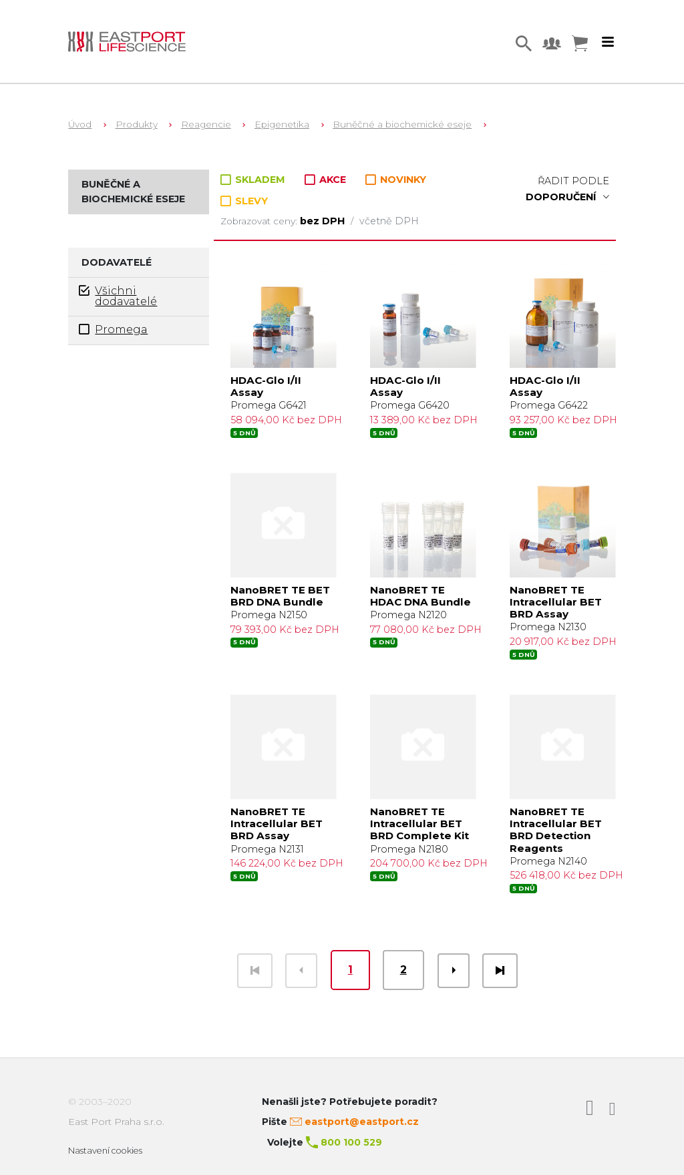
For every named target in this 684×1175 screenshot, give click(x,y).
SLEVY (244, 201)
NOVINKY (395, 180)
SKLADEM (254, 180)
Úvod (80, 124)
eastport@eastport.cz (362, 1122)
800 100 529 (351, 1142)
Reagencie (206, 124)
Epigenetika (281, 124)
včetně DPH (389, 221)
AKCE (327, 180)
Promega (113, 329)
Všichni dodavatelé (118, 296)
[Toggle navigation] (608, 42)
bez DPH (323, 221)
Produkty (137, 124)
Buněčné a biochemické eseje (402, 124)
